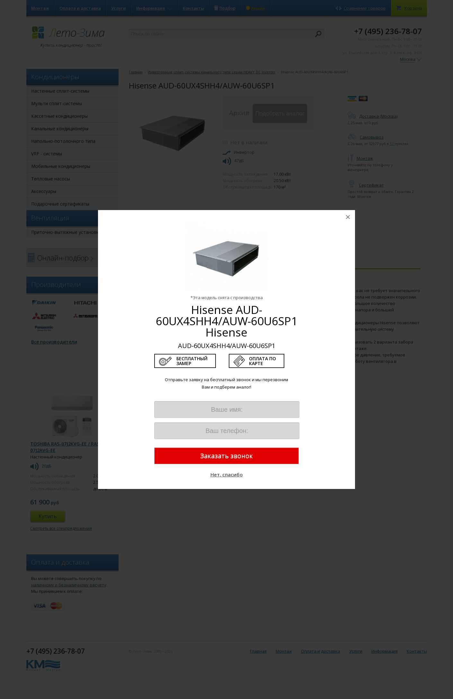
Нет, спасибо (226, 474)
